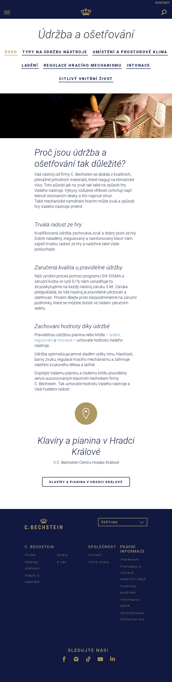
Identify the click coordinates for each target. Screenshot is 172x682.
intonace (65, 340)
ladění (114, 334)
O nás (62, 562)
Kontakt (95, 555)
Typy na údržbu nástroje (54, 52)
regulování (44, 340)
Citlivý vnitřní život (86, 78)
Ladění (30, 65)
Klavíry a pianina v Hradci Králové (86, 482)
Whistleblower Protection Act (132, 616)
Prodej (30, 555)
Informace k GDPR (130, 603)
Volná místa (99, 562)
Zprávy (62, 555)
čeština (124, 523)
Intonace (138, 65)
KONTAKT (162, 2)
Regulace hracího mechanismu (83, 65)
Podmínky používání (128, 589)
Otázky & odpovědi (32, 578)
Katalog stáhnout (32, 565)
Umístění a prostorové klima (130, 52)
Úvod (11, 52)
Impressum (129, 559)
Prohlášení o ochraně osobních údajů (133, 573)
